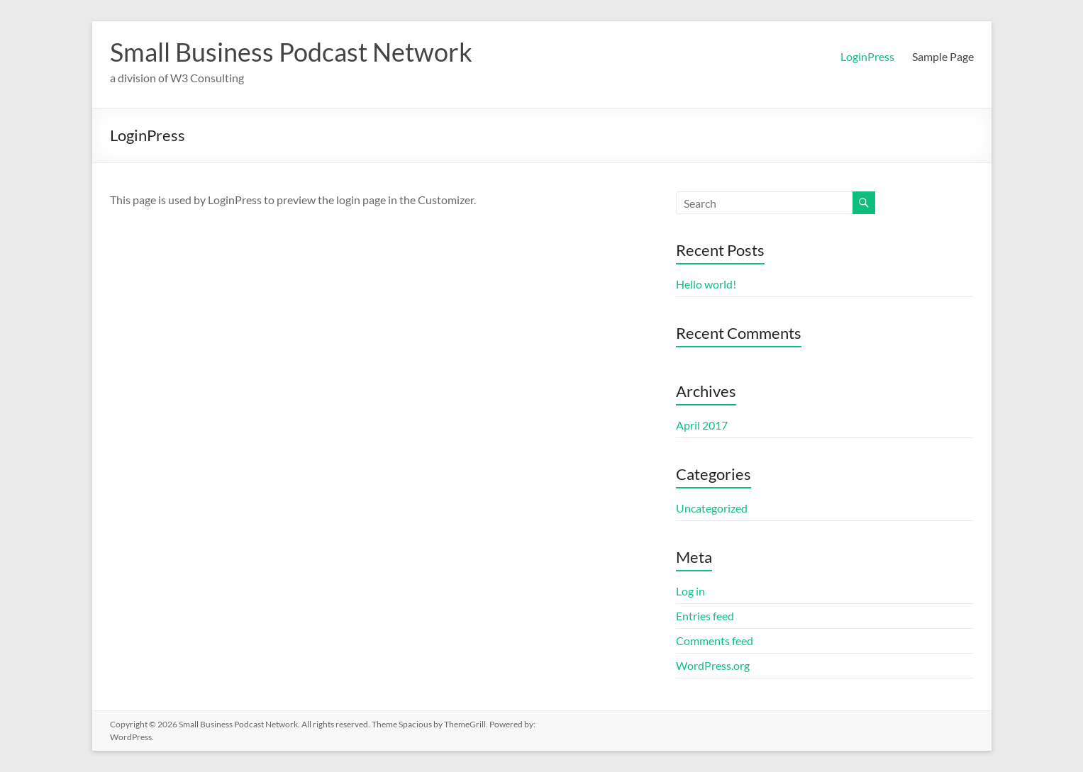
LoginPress (867, 56)
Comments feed (714, 640)
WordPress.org (713, 665)
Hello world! (706, 284)
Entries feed (705, 615)
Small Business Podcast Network (291, 51)
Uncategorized (712, 508)
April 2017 (702, 425)
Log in (690, 591)
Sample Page (943, 56)
